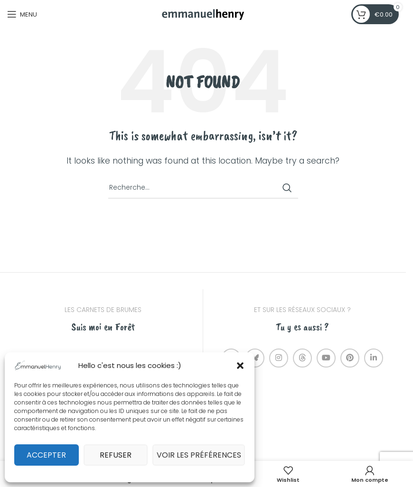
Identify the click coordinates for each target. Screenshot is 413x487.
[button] (240, 365)
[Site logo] (203, 13)
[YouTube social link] (326, 358)
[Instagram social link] (278, 358)
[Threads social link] (302, 358)
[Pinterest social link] (349, 358)
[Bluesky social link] (254, 358)
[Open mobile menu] (22, 14)
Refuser (121, 455)
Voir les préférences (202, 455)
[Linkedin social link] (373, 358)
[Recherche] (203, 188)
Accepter (48, 455)
